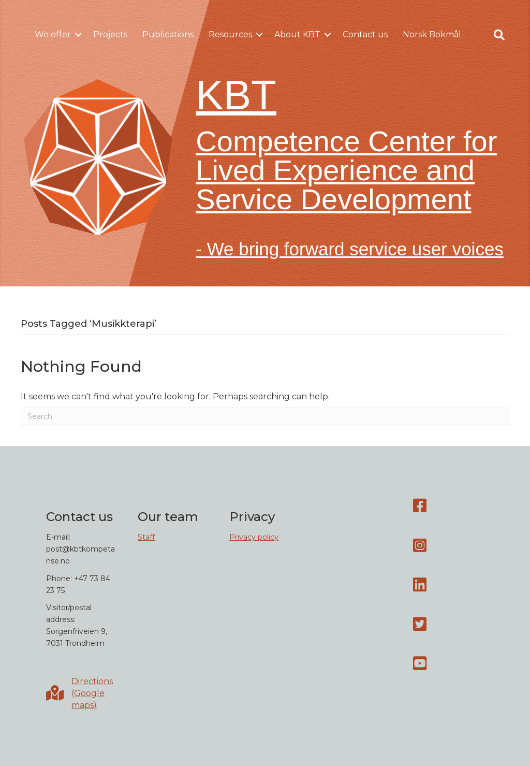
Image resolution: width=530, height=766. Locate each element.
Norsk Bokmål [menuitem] (432, 34)
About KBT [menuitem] (297, 34)
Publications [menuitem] (168, 34)
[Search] (265, 416)
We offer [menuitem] (53, 34)
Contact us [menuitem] (365, 34)
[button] (78, 34)
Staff (146, 537)
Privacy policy (253, 537)
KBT (236, 95)
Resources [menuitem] (230, 34)
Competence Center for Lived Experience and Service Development (346, 170)
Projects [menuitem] (110, 34)
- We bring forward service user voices (350, 249)
